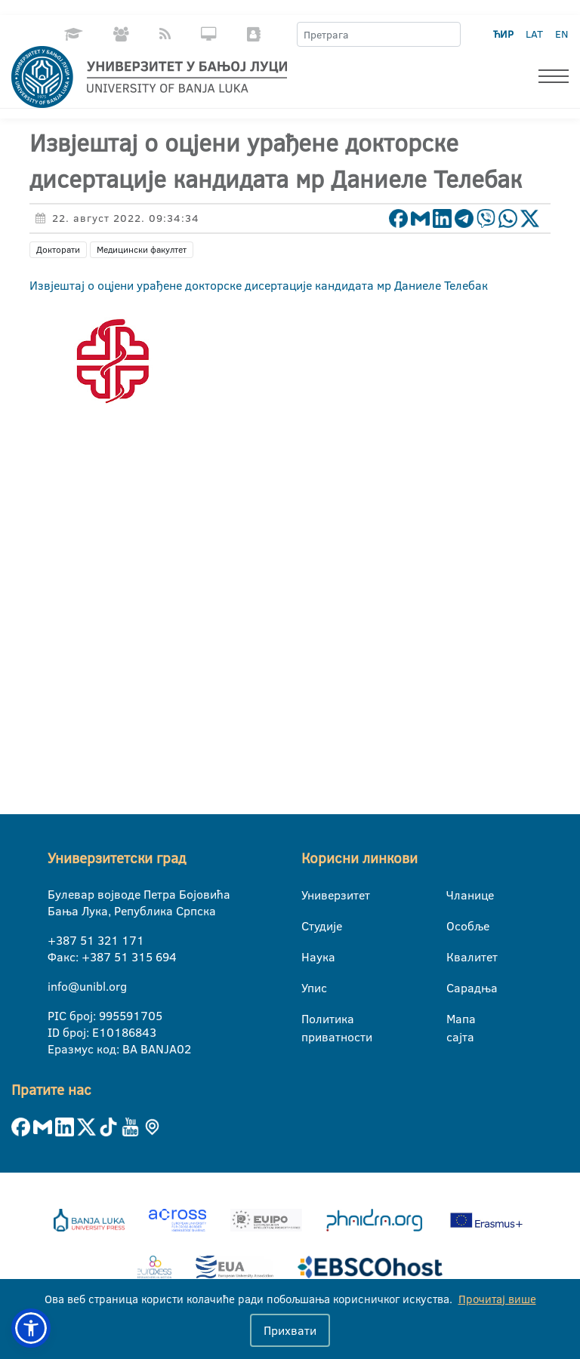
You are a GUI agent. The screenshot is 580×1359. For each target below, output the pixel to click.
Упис (310, 987)
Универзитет (310, 895)
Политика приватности (310, 1019)
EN (561, 34)
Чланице (455, 895)
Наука (310, 957)
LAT (534, 34)
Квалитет (455, 957)
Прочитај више (497, 1299)
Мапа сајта (455, 1019)
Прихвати (290, 1330)
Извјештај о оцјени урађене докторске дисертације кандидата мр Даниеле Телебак (258, 285)
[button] (31, 1328)
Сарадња (455, 987)
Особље (455, 926)
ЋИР (503, 34)
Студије (310, 926)
